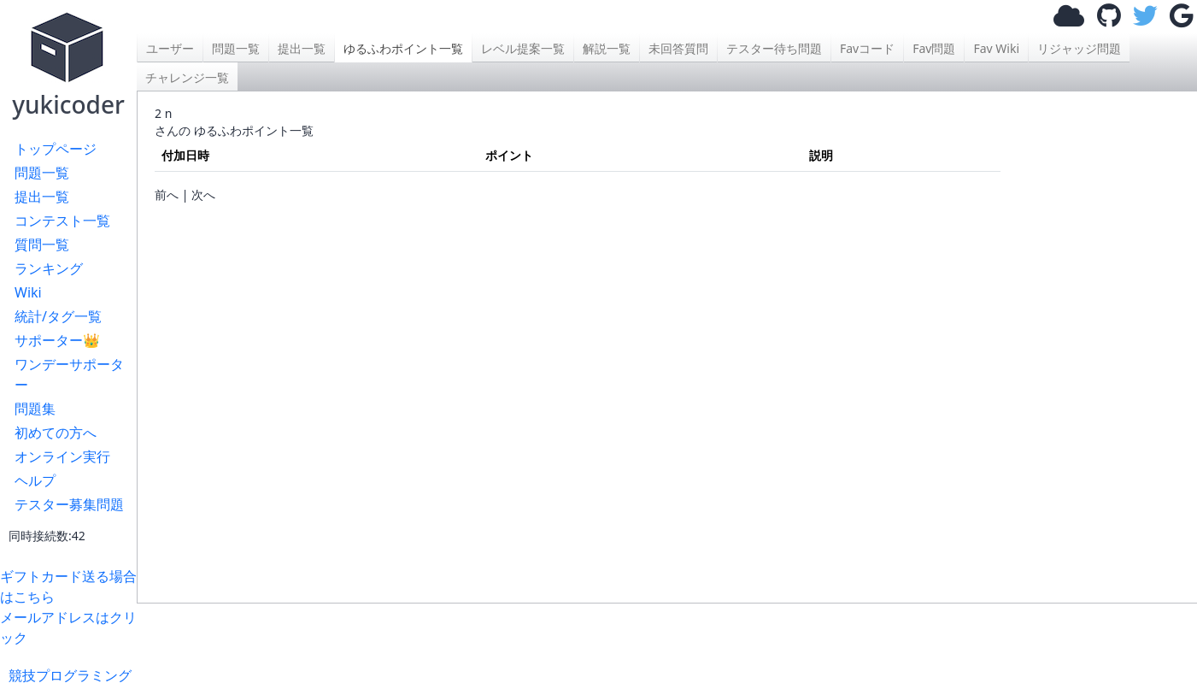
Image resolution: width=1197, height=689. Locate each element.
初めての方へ (56, 432)
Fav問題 (933, 48)
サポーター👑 (57, 340)
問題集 (35, 408)
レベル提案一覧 (523, 48)
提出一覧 (42, 196)
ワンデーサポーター (69, 374)
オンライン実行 (62, 456)
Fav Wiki (996, 48)
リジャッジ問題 (1079, 48)
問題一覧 (42, 172)
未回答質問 (678, 48)
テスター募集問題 (69, 504)
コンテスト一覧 (62, 220)
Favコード (867, 48)
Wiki (28, 292)
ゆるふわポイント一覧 (403, 48)
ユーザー (170, 48)
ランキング (49, 268)
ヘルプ (35, 480)
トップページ (56, 148)
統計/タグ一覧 (58, 316)
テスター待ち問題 (774, 48)
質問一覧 (42, 244)
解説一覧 (607, 48)
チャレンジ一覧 (187, 77)
